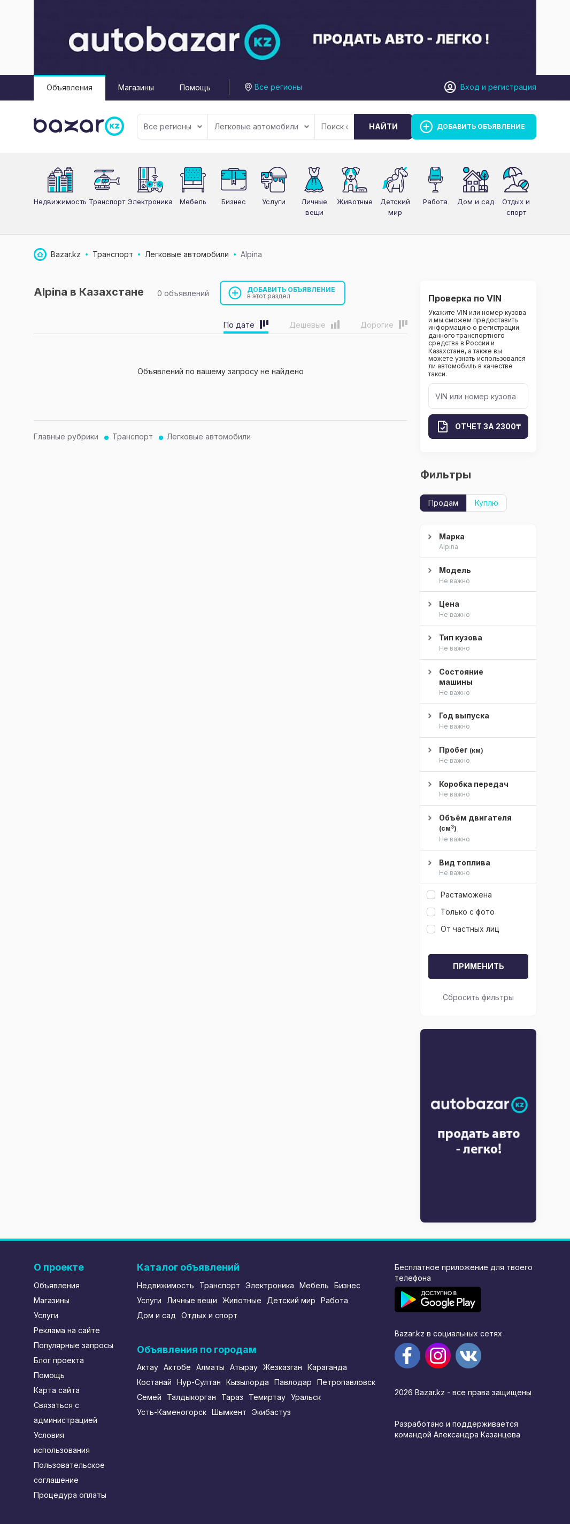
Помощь (195, 87)
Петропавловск (346, 1382)
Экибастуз (271, 1412)
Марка (477, 542)
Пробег (477, 755)
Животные (355, 201)
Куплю (486, 502)
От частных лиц (463, 928)
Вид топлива (477, 868)
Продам (443, 502)
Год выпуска (477, 721)
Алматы (210, 1367)
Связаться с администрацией (65, 1413)
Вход (470, 86)
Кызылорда (247, 1382)
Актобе (177, 1367)
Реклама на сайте (67, 1330)
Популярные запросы (73, 1345)
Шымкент (229, 1412)
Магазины (136, 87)
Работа (435, 201)
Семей (149, 1397)
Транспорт (107, 201)
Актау (147, 1367)
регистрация (512, 86)
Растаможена (459, 894)
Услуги (274, 201)
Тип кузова (477, 643)
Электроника (150, 201)
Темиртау (267, 1397)
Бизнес (233, 201)
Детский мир (291, 1300)
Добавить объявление (291, 292)
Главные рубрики (66, 436)
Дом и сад (475, 201)
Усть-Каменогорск (171, 1412)
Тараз (232, 1397)
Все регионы (173, 126)
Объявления (70, 87)
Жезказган (282, 1367)
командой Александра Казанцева (457, 1434)
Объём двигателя (477, 829)
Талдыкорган (191, 1397)
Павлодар (293, 1382)
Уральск (306, 1397)
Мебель (193, 201)
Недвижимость (60, 201)
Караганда (327, 1367)
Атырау (244, 1367)
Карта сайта (57, 1390)
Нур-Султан (199, 1382)
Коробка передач (477, 789)
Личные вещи (192, 1300)
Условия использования (62, 1442)
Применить (478, 966)
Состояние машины (477, 682)
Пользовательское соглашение (69, 1472)
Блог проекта (59, 1360)
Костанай (154, 1382)
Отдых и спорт (209, 1315)
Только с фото (461, 911)
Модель (477, 576)
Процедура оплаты (70, 1494)
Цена (477, 609)
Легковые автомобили (261, 126)
